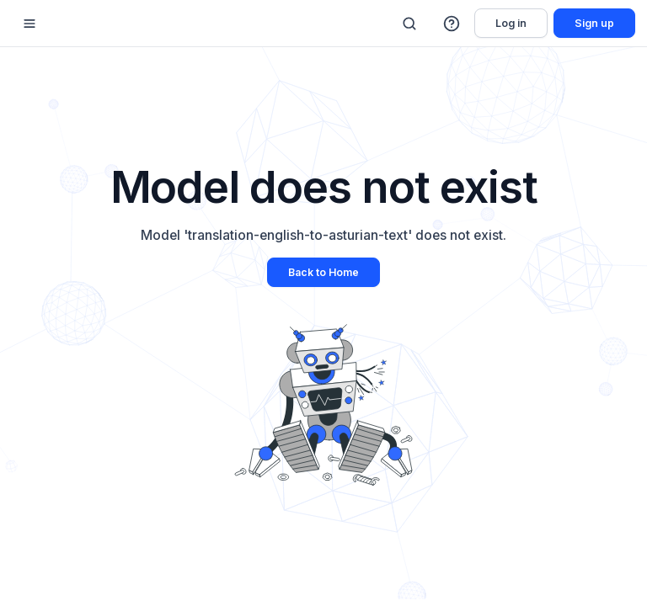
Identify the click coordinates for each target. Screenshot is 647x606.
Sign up (594, 23)
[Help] (452, 23)
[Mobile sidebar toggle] (29, 23)
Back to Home (323, 272)
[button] (452, 23)
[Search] (409, 23)
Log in (511, 23)
